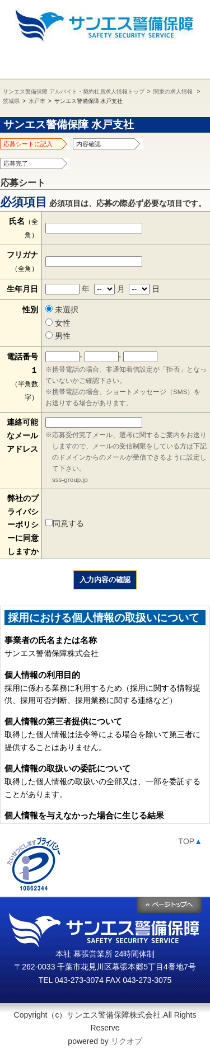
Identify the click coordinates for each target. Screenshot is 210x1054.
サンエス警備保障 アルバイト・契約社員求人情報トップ (73, 91)
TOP (190, 841)
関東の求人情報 (173, 91)
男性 (58, 335)
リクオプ (126, 1041)
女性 (58, 322)
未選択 (61, 309)
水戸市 (37, 101)
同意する (64, 523)
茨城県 (11, 101)
